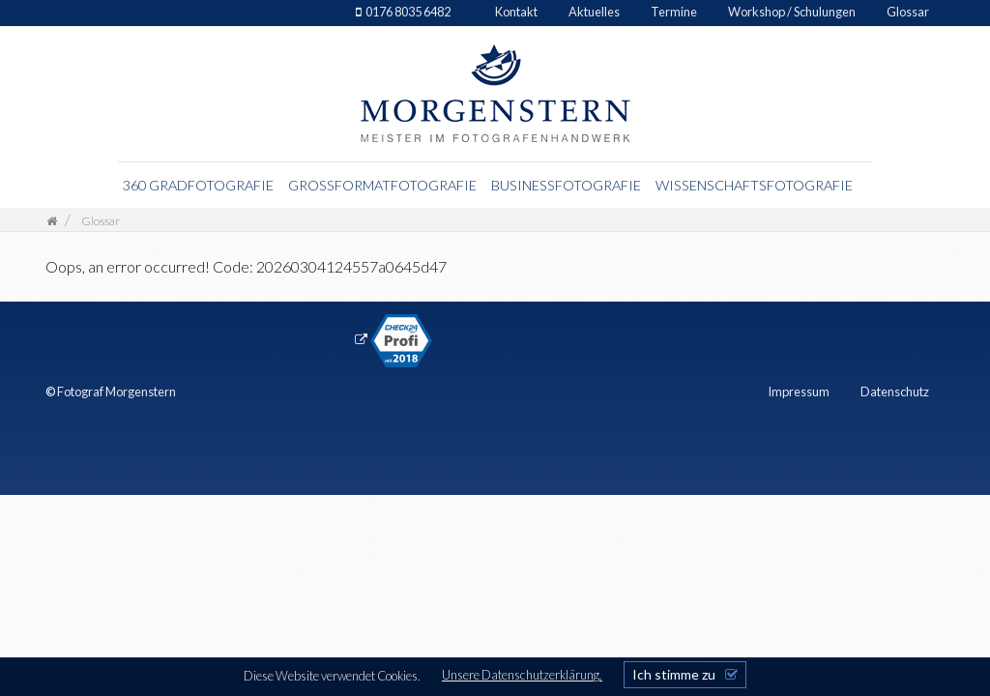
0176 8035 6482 (408, 11)
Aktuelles (594, 11)
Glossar (908, 11)
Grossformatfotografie (382, 185)
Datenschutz (894, 391)
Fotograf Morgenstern (116, 391)
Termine (674, 11)
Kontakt (516, 11)
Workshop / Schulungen (792, 11)
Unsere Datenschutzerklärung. (522, 674)
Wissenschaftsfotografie (754, 185)
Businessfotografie (566, 185)
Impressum (799, 391)
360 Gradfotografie (198, 185)
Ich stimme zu (673, 674)
